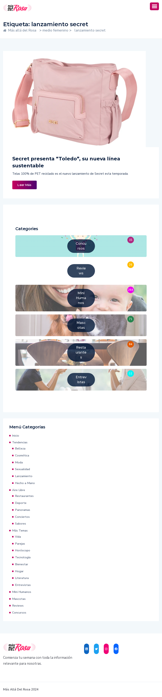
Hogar (19, 571)
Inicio (15, 436)
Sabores (20, 523)
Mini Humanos (21, 592)
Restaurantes (24, 496)
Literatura (22, 578)
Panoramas (22, 510)
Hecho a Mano (25, 483)
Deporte (20, 503)
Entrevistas (23, 585)
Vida (18, 537)
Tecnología (23, 557)
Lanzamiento (23, 476)
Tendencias (19, 442)
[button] (154, 6)
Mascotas (19, 599)
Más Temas (20, 530)
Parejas (20, 544)
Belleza (20, 448)
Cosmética (22, 455)
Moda (19, 462)
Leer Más (24, 185)
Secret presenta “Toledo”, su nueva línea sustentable (66, 162)
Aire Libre (18, 490)
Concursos (19, 612)
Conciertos (22, 517)
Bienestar (21, 564)
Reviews (18, 606)
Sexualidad (22, 469)
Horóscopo (22, 550)
